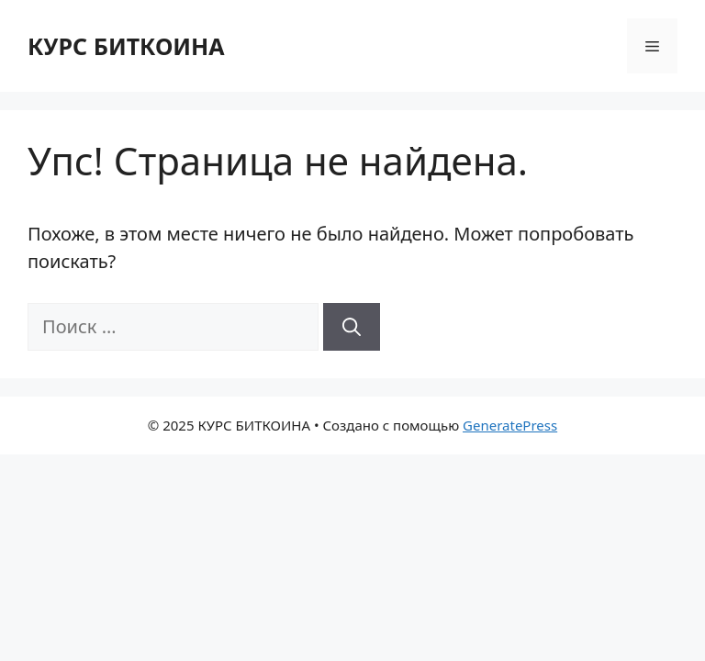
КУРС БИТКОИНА (126, 46)
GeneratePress (510, 425)
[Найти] (351, 327)
